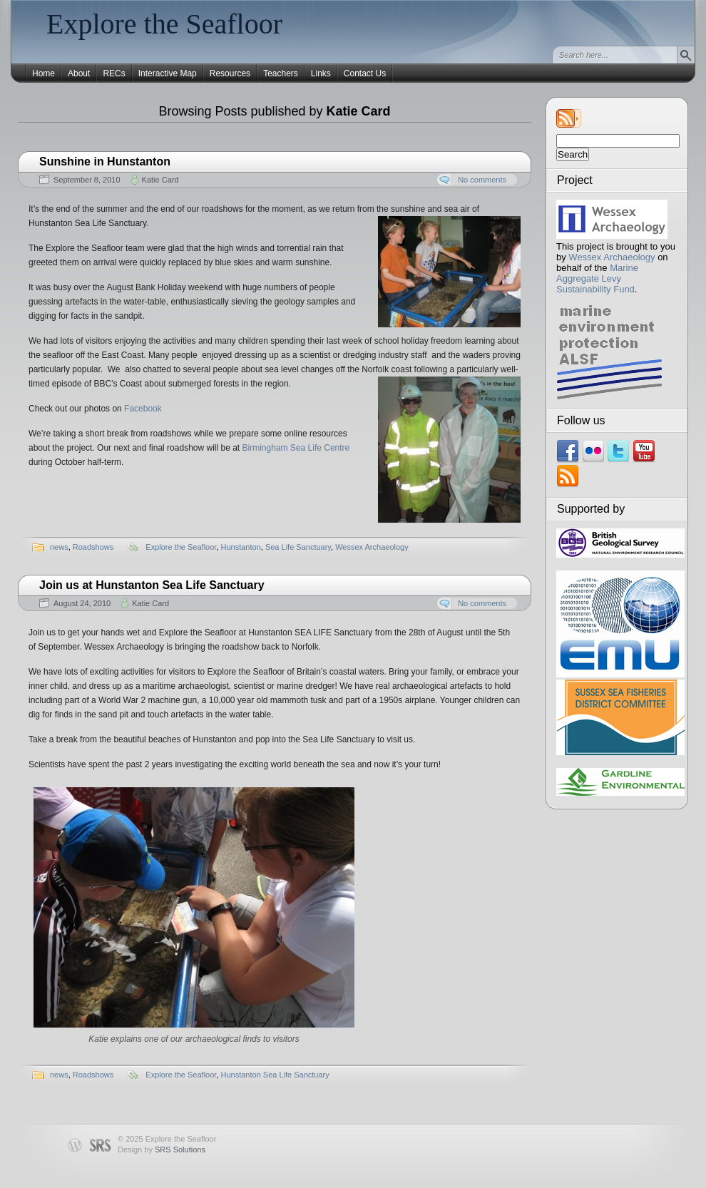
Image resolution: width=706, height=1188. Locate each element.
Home (43, 73)
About (79, 73)
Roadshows (93, 547)
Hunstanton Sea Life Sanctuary (275, 1074)
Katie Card (160, 179)
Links (321, 73)
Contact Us (365, 73)
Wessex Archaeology (611, 257)
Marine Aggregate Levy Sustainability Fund (597, 278)
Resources (230, 73)
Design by (161, 1149)
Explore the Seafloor (164, 24)
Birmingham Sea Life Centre (296, 448)
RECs (114, 73)
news (59, 547)
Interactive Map (167, 73)
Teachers (280, 73)
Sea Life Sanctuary (298, 547)
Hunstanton (241, 547)
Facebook (143, 409)
